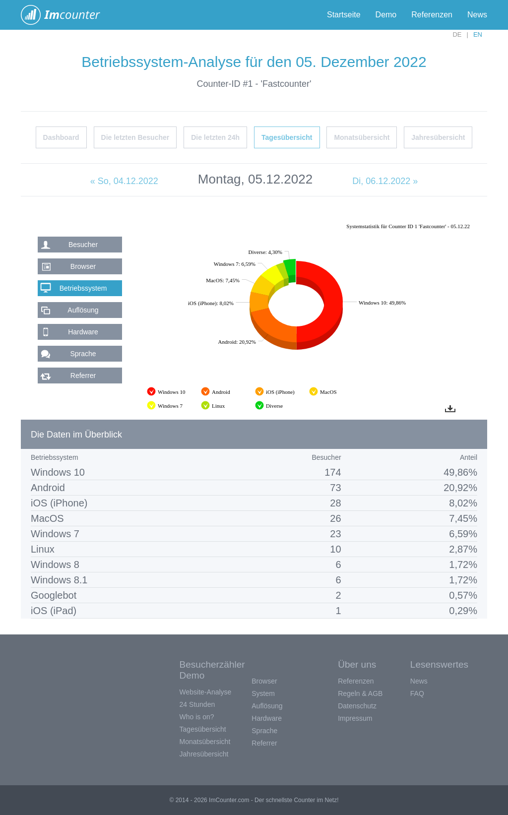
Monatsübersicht (361, 137)
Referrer (83, 375)
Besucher (83, 245)
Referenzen (431, 14)
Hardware (83, 332)
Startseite (344, 14)
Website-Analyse (206, 692)
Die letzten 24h (215, 137)
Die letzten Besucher (135, 137)
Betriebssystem (83, 288)
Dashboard (61, 137)
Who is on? (197, 717)
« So (124, 181)
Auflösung (82, 310)
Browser (83, 266)
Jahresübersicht (438, 137)
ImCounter (66, 15)
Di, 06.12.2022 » (385, 181)
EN (477, 34)
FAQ (417, 693)
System (263, 693)
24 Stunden (197, 704)
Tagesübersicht (286, 137)
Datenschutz (357, 706)
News (477, 14)
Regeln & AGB (360, 693)
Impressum (355, 718)
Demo (386, 14)
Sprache (83, 354)
